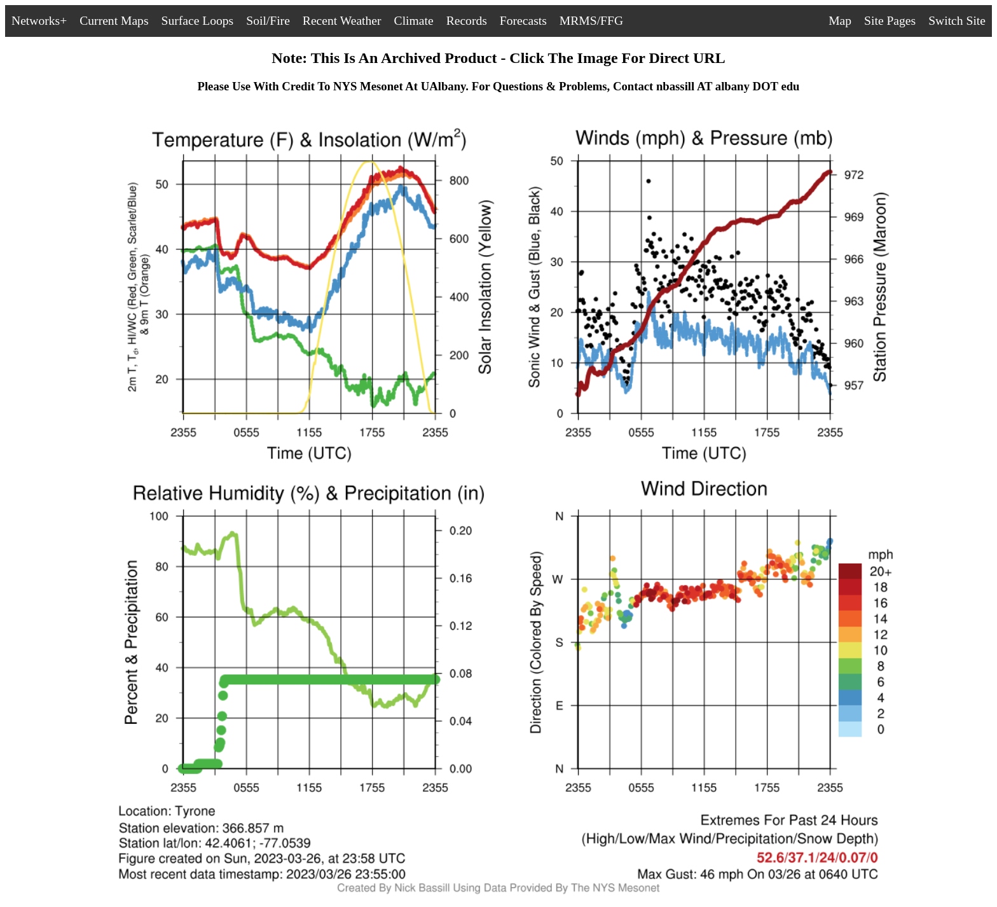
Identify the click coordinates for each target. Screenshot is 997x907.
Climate (414, 20)
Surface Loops (198, 20)
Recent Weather (342, 20)
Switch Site (957, 20)
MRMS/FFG (591, 20)
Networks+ (39, 20)
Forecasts (523, 20)
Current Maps (113, 20)
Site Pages (890, 20)
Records (466, 20)
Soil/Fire (268, 20)
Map (840, 20)
